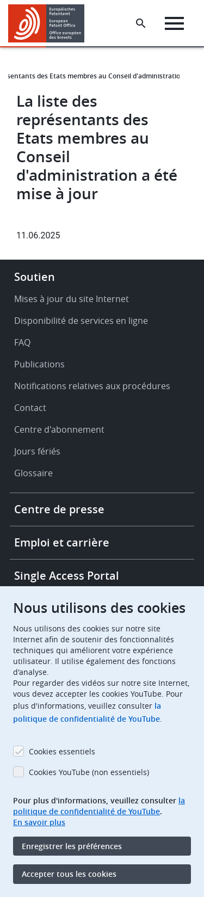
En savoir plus (39, 822)
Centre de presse (59, 509)
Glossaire (33, 473)
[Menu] (174, 23)
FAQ (22, 342)
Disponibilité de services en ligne (81, 321)
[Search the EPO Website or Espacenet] (141, 23)
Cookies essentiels (62, 751)
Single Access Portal (66, 575)
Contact (30, 408)
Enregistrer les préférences (72, 846)
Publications (39, 364)
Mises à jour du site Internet (71, 299)
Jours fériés (37, 451)
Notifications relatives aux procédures (92, 386)
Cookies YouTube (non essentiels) (89, 772)
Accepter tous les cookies (69, 874)
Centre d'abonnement (59, 429)
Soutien (34, 276)
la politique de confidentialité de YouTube (99, 805)
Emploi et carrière (61, 542)
